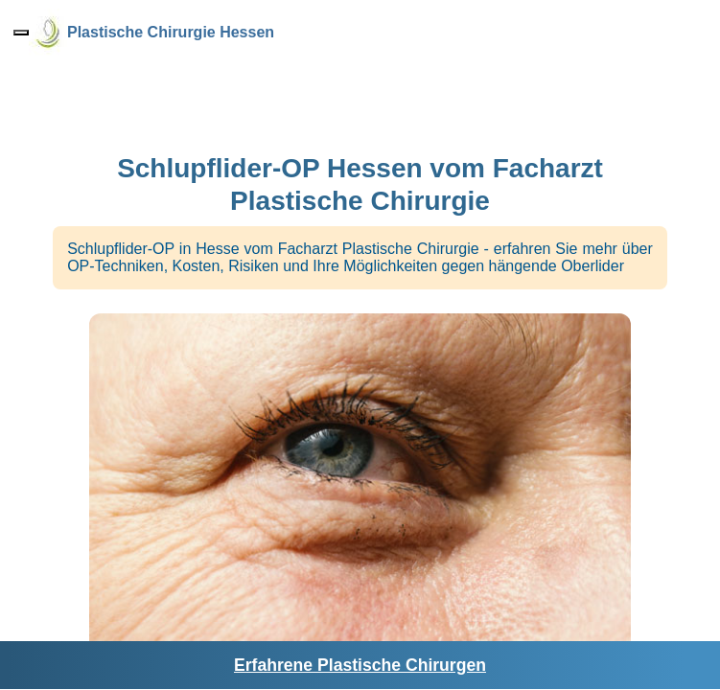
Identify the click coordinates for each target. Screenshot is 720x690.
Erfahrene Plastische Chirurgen (360, 665)
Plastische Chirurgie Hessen (170, 32)
